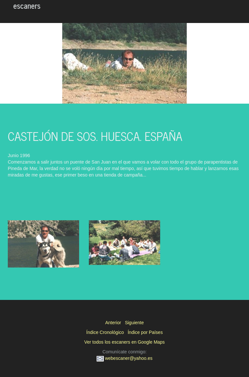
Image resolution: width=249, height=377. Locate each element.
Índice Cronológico (105, 332)
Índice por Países (145, 332)
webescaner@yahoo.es (124, 358)
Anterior (113, 322)
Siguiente (134, 322)
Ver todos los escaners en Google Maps (124, 342)
